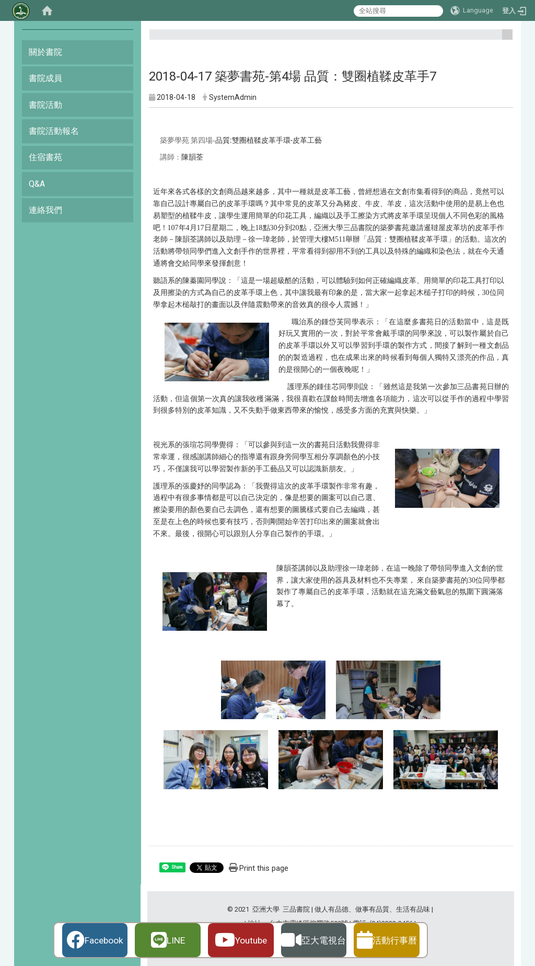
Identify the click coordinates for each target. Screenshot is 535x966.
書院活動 (45, 105)
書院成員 (45, 78)
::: (503, 39)
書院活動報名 (54, 131)
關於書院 (45, 52)
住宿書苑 (45, 157)
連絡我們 (45, 210)
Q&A (37, 184)
